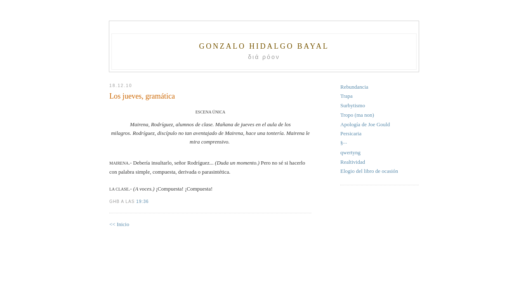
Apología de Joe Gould (365, 124)
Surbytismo (352, 105)
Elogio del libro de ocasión (369, 171)
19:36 (142, 201)
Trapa (346, 96)
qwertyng (350, 152)
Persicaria (350, 133)
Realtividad (352, 162)
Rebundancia (354, 87)
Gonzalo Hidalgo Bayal (264, 46)
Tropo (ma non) (357, 115)
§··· (343, 143)
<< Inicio (119, 224)
